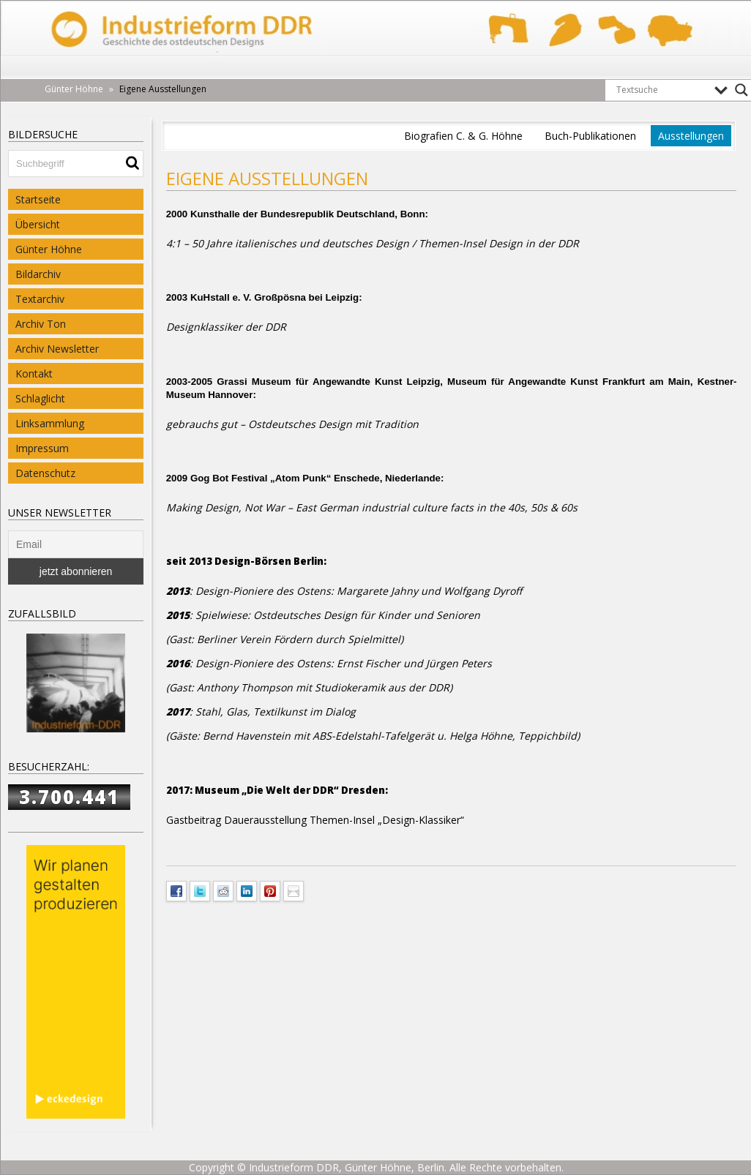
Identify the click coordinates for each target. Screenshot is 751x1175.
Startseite (38, 199)
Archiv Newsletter (57, 349)
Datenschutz (45, 473)
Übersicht (37, 224)
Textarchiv (39, 299)
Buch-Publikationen (590, 136)
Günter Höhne (48, 249)
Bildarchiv (38, 274)
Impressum (42, 448)
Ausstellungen (691, 136)
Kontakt (34, 373)
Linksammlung (49, 423)
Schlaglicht (40, 398)
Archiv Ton (40, 324)
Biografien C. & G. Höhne (463, 136)
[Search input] (661, 90)
